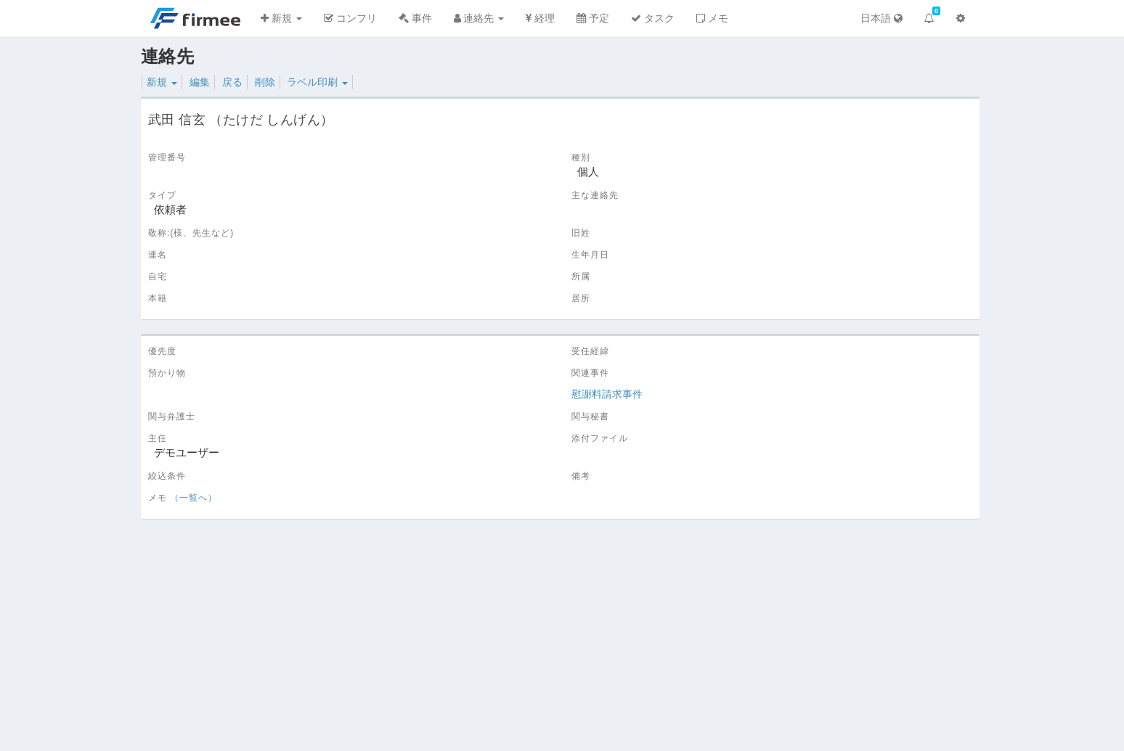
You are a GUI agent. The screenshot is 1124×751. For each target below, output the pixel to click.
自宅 (157, 276)
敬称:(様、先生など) (191, 233)
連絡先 (479, 18)
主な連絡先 (595, 195)
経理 (540, 18)
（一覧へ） (193, 498)
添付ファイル (599, 438)
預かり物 (167, 373)
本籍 (157, 298)
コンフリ (350, 18)
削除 (265, 82)
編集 (200, 82)
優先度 (162, 351)
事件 (415, 18)
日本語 (881, 18)
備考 (580, 476)
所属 (580, 276)
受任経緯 (590, 351)
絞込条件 (167, 476)
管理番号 (167, 157)
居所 (580, 298)
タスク (653, 18)
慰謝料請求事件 (607, 394)
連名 (157, 255)
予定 (593, 18)
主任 (157, 438)
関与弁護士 (171, 416)
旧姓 (580, 233)
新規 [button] (281, 18)
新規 (162, 82)
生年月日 (590, 255)
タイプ (162, 195)
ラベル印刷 (317, 82)
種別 (580, 157)
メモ (712, 18)
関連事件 (590, 373)
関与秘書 (590, 416)
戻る (232, 82)
